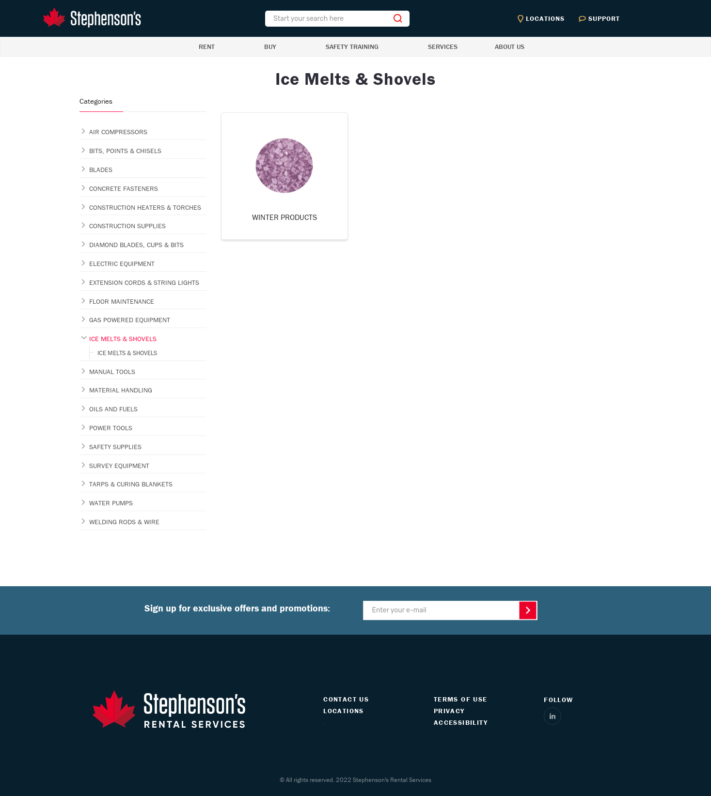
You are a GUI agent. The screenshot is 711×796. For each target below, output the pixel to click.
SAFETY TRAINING (352, 46)
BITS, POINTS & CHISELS (125, 150)
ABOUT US (509, 46)
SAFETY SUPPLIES (115, 446)
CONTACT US (346, 699)
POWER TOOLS (110, 427)
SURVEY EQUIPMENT (119, 465)
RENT (207, 46)
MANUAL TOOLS (112, 371)
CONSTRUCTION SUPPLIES (127, 225)
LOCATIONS (343, 710)
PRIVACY (449, 710)
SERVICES (443, 46)
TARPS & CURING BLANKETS (131, 484)
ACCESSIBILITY (461, 722)
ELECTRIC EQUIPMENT (122, 263)
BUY (270, 46)
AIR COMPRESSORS (118, 131)
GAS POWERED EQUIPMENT (129, 319)
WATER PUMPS (111, 503)
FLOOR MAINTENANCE (121, 301)
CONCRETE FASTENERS (123, 188)
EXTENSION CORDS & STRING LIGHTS (144, 282)
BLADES (100, 169)
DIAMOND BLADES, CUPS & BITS (136, 244)
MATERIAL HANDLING (120, 390)
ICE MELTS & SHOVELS (123, 338)
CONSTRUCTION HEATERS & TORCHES (145, 207)
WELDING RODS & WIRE (124, 521)
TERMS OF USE (461, 699)
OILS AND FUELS (113, 409)
